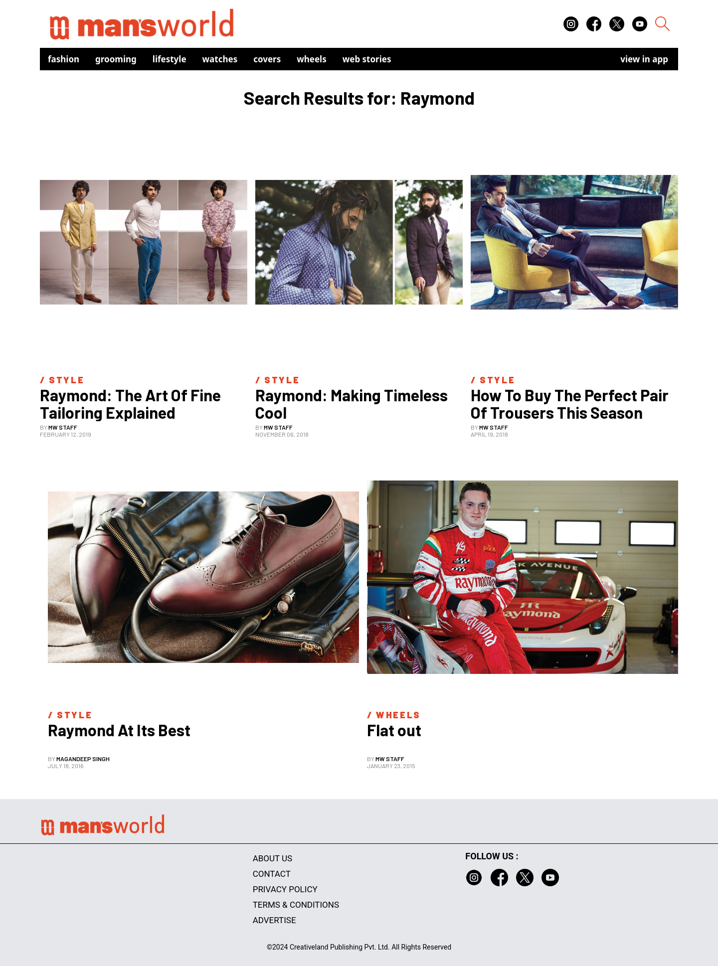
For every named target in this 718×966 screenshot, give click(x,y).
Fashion (63, 59)
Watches (220, 59)
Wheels (312, 59)
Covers (267, 59)
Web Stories (367, 59)
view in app (644, 59)
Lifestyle (169, 59)
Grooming (116, 59)
